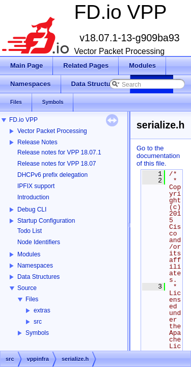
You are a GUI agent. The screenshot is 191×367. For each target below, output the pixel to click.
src (38, 321)
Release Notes (37, 142)
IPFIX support (35, 186)
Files (31, 299)
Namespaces (35, 265)
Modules (28, 254)
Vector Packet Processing (52, 131)
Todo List (29, 230)
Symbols (37, 332)
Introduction (33, 197)
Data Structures (38, 276)
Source (27, 288)
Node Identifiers (38, 242)
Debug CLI (31, 209)
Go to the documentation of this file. (158, 155)
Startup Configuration (46, 220)
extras (42, 310)
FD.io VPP (23, 119)
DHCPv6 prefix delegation (52, 174)
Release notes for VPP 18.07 (56, 163)
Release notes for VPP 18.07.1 (59, 152)
